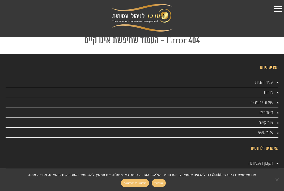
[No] (277, 179)
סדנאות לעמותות (188, 113)
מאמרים (133, 12)
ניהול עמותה (99, 103)
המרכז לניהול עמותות (145, 142)
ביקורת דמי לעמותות (101, 142)
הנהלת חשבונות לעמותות (96, 126)
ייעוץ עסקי (193, 103)
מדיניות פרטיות (189, 156)
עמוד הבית (215, 16)
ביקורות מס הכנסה (140, 93)
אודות (188, 12)
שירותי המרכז (166, 16)
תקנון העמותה (190, 93)
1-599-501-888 (29, 23)
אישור (158, 183)
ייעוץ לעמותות (98, 93)
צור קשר (110, 16)
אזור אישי (88, 16)
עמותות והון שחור (95, 113)
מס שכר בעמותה (142, 103)
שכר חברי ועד (144, 113)
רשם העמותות (144, 123)
